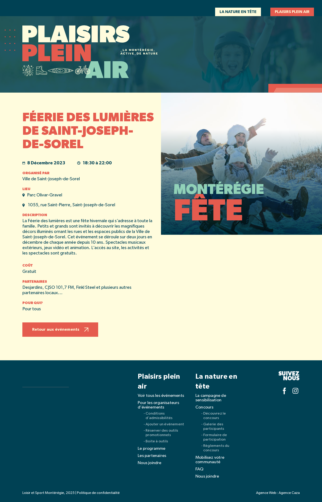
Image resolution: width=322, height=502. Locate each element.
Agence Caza (289, 493)
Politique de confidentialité (98, 493)
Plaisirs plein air (292, 12)
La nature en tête (238, 12)
